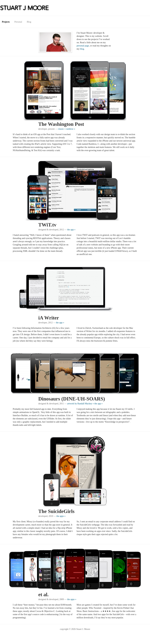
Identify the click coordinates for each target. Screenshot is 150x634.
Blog (29, 22)
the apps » (61, 516)
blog (82, 49)
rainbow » (70, 129)
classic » (62, 129)
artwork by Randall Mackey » (80, 403)
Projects (6, 22)
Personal (18, 22)
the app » (71, 229)
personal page (83, 45)
